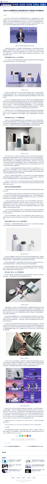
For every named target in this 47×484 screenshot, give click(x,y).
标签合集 (23, 477)
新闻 (11, 6)
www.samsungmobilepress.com (10, 424)
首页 (8, 6)
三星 (4, 15)
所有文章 (18, 477)
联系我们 (33, 477)
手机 (13, 6)
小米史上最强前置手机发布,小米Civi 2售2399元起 (37, 446)
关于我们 (28, 477)
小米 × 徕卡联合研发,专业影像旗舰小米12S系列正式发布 (15, 446)
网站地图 (13, 477)
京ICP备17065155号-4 (23, 481)
